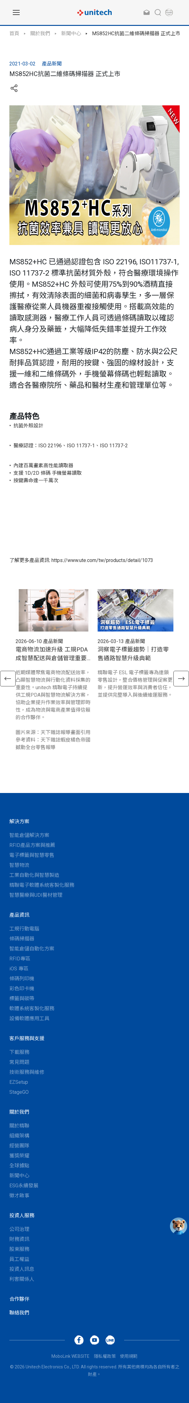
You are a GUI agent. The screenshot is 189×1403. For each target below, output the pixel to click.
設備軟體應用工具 (29, 1018)
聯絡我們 (19, 1313)
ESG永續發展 (23, 1186)
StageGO (19, 1092)
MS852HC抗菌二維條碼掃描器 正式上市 (136, 33)
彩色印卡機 (21, 989)
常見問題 (19, 1062)
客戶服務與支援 (26, 1038)
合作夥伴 (19, 1299)
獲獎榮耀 (19, 1156)
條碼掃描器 (21, 939)
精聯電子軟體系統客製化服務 (41, 885)
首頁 (14, 33)
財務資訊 (19, 1239)
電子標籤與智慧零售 (31, 855)
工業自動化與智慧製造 (34, 875)
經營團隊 (19, 1146)
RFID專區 (19, 959)
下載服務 (19, 1052)
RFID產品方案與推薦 (32, 845)
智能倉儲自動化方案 (31, 949)
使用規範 (129, 1356)
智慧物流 (19, 865)
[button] (8, 678)
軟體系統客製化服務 (31, 1008)
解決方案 (19, 821)
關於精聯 (19, 1126)
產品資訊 (19, 915)
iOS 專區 (18, 969)
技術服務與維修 (26, 1072)
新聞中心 (71, 33)
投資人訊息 (21, 1269)
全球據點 (19, 1166)
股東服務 (19, 1249)
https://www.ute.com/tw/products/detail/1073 (102, 560)
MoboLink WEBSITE (70, 1356)
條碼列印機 (21, 979)
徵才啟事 (19, 1196)
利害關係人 (21, 1279)
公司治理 (19, 1229)
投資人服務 (21, 1215)
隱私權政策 (105, 1356)
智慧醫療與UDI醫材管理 (35, 895)
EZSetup (18, 1082)
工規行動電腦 (24, 929)
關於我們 (40, 33)
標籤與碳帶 (21, 999)
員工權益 (19, 1259)
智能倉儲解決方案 (29, 835)
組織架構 (19, 1136)
